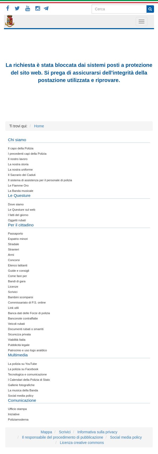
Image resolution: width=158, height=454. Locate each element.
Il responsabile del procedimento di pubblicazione (62, 437)
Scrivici (65, 432)
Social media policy (126, 437)
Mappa (46, 432)
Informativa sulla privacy (97, 432)
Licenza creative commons (82, 442)
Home (39, 126)
